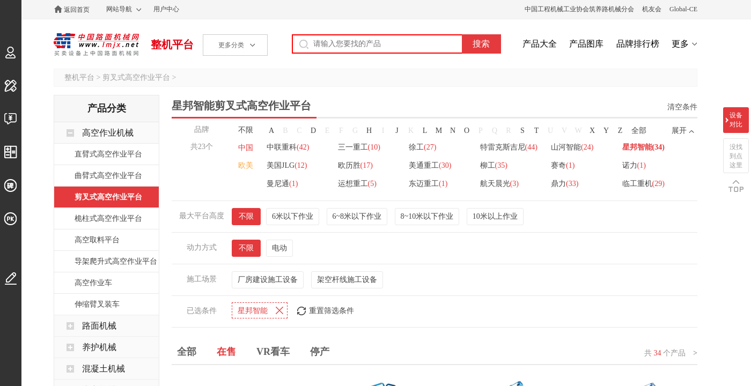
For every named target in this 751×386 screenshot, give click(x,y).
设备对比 (736, 120)
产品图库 (586, 43)
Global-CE (683, 9)
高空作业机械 (108, 132)
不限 (245, 130)
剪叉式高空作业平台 (136, 77)
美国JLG (287, 165)
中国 (245, 148)
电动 (279, 247)
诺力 (634, 165)
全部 (638, 131)
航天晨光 (500, 184)
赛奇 (563, 165)
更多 (680, 43)
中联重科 (288, 147)
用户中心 (166, 9)
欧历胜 (355, 165)
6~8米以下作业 (357, 215)
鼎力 (565, 184)
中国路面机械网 (96, 44)
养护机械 (99, 347)
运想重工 (357, 184)
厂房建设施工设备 (268, 278)
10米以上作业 (495, 215)
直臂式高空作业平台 (108, 154)
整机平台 (172, 44)
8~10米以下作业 (427, 215)
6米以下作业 (292, 215)
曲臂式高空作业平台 (108, 176)
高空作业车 (93, 283)
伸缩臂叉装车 (97, 304)
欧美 (245, 165)
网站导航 (119, 9)
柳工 (494, 165)
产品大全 (539, 43)
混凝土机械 (103, 368)
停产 (319, 350)
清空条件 (682, 107)
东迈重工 (428, 184)
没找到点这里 (736, 156)
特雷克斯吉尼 (509, 147)
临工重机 (644, 184)
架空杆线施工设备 (347, 278)
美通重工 (430, 165)
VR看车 (273, 350)
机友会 (651, 9)
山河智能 (572, 147)
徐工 (423, 147)
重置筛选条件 (331, 310)
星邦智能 (644, 147)
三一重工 (359, 147)
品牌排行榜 (637, 43)
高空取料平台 (97, 240)
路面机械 (99, 325)
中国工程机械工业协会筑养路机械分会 (579, 9)
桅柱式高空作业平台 (108, 218)
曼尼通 (282, 184)
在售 (226, 350)
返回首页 (77, 9)
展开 (679, 131)
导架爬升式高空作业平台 (116, 261)
